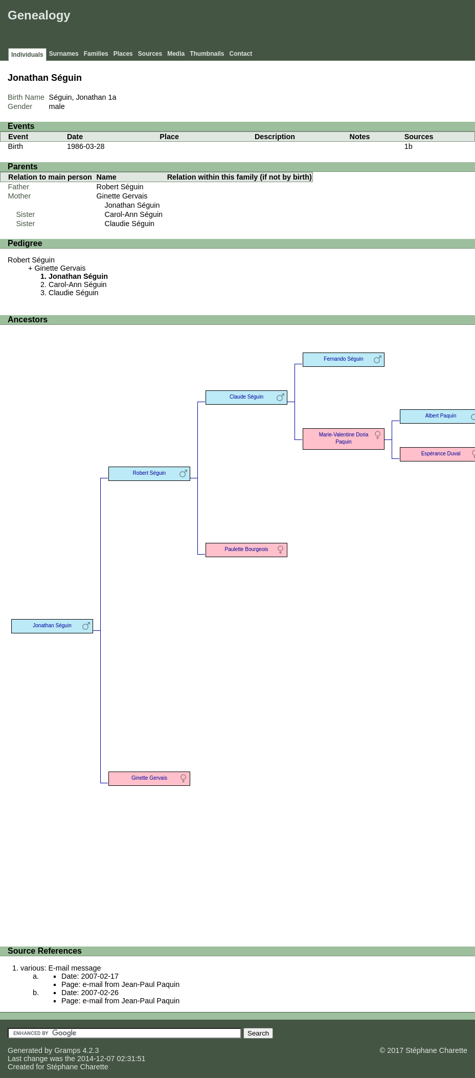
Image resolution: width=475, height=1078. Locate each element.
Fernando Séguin (343, 359)
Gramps (67, 1050)
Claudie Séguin (130, 223)
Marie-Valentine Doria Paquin (344, 438)
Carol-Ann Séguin (134, 214)
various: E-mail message (60, 968)
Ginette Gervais (122, 196)
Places (123, 53)
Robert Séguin (120, 187)
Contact (241, 53)
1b (408, 146)
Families (96, 53)
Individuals (27, 54)
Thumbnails (207, 53)
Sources (150, 53)
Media (176, 53)
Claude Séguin (246, 397)
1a (112, 97)
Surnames (64, 53)
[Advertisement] (286, 26)
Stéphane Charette (77, 1067)
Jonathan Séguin (132, 205)
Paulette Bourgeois (246, 549)
